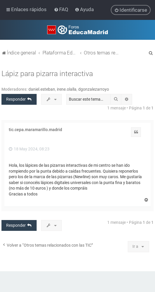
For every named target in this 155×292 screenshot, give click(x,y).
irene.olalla (66, 89)
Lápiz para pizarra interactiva (47, 73)
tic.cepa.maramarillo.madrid (35, 129)
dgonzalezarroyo (93, 89)
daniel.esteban (41, 89)
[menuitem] (61, 9)
